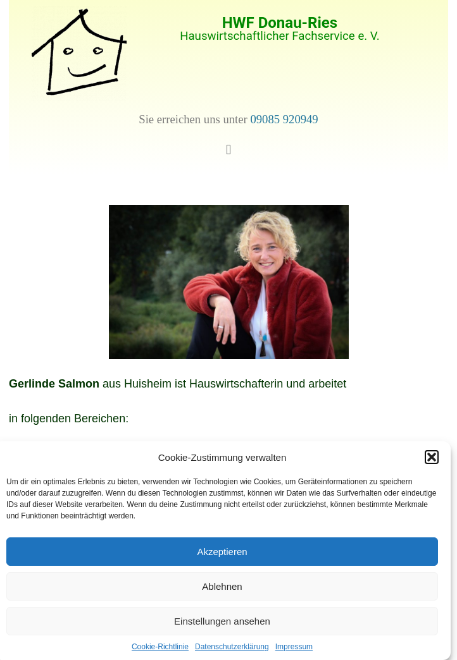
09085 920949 (284, 119)
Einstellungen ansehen (222, 621)
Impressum (294, 646)
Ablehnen (222, 586)
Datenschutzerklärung (232, 646)
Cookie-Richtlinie (160, 646)
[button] (431, 457)
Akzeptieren (222, 551)
